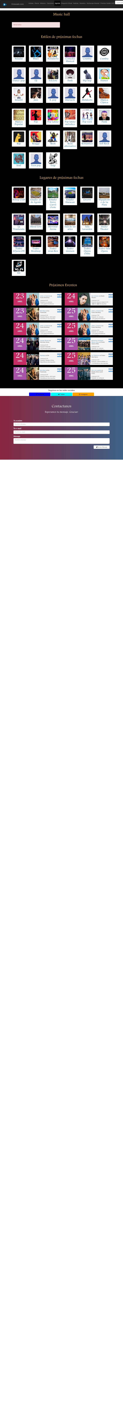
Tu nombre (17, 421)
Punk (104, 122)
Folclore (53, 80)
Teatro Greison (70, 250)
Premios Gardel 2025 (107, 3)
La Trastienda (18, 228)
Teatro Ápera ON (19, 250)
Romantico (87, 143)
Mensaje (16, 437)
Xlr (19, 273)
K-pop (53, 100)
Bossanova (53, 59)
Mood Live (35, 226)
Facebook (40, 394)
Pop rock (87, 122)
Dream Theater (44, 341)
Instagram (83, 394)
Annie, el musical (45, 296)
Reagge (36, 143)
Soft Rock (104, 143)
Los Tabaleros (95, 355)
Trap (52, 165)
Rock (53, 143)
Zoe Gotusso (95, 296)
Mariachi (70, 100)
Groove (87, 199)
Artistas (31, 3)
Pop (36, 122)
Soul (18, 165)
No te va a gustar (96, 370)
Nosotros (83, 3)
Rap (19, 143)
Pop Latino (53, 122)
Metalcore (87, 100)
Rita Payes (43, 311)
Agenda (57, 3)
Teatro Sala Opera (104, 250)
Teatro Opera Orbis (87, 251)
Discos (37, 3)
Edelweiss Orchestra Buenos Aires (97, 341)
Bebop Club (19, 199)
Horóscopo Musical (93, 3)
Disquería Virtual (66, 3)
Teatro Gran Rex (53, 250)
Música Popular (19, 123)
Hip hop (87, 80)
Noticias (76, 3)
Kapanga (42, 355)
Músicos (43, 3)
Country (87, 59)
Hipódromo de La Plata (104, 202)
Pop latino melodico (70, 123)
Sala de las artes (70, 228)
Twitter (61, 394)
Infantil (19, 100)
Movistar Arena (53, 228)
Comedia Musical (70, 60)
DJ (36, 80)
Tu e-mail (17, 429)
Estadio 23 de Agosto (35, 201)
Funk (70, 80)
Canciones (50, 3)
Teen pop (36, 165)
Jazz (36, 100)
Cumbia (104, 59)
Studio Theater (104, 228)
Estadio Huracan (70, 201)
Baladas (19, 59)
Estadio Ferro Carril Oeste (53, 203)
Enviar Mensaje (101, 447)
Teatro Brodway (36, 250)
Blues (36, 59)
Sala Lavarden (87, 228)
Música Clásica (104, 101)
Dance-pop (19, 80)
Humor (104, 80)
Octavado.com (17, 4)
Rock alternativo (70, 145)
